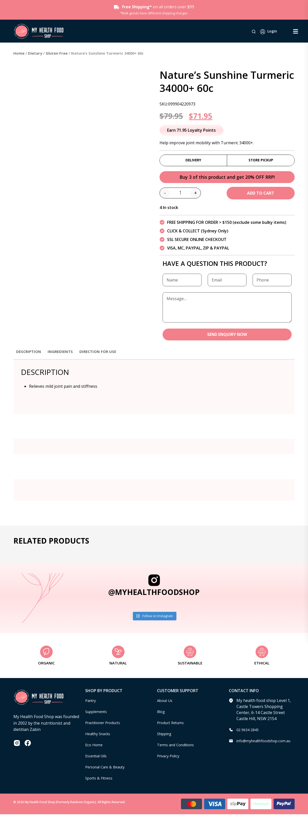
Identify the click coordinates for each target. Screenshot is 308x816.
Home (18, 53)
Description (29, 353)
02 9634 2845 (248, 731)
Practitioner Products (105, 724)
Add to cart (260, 194)
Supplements (97, 713)
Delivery (193, 160)
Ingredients (62, 353)
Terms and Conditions (178, 746)
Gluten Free (57, 53)
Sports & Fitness (100, 780)
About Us (166, 702)
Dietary (35, 53)
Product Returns (172, 724)
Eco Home (94, 746)
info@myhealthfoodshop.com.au (267, 742)
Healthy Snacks (99, 735)
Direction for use (101, 353)
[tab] (29, 355)
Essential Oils (97, 757)
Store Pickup (261, 160)
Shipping (165, 735)
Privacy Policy (169, 757)
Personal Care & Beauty (107, 768)
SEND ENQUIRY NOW (227, 336)
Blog (161, 713)
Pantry (91, 702)
